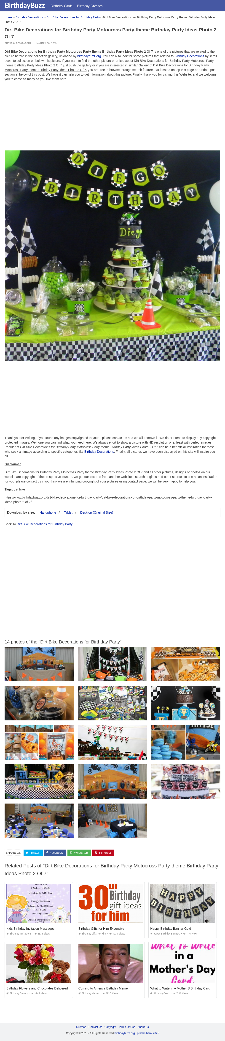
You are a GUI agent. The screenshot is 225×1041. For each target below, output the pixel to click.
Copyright (110, 1027)
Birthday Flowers (17, 993)
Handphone (48, 512)
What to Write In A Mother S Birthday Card (180, 988)
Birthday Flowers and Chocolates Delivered (37, 988)
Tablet (68, 512)
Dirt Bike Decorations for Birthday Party (44, 524)
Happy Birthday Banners (165, 933)
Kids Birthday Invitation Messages (30, 928)
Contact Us (95, 1027)
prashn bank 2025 (148, 1033)
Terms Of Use (126, 1027)
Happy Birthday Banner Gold (170, 928)
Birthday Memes (88, 993)
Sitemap (81, 1027)
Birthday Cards (61, 6)
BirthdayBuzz (25, 5)
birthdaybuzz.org (89, 56)
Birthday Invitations (18, 933)
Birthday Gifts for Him (92, 933)
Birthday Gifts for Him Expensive (101, 928)
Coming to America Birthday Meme (103, 988)
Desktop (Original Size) (96, 512)
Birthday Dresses (90, 6)
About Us (143, 1027)
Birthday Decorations (18, 43)
